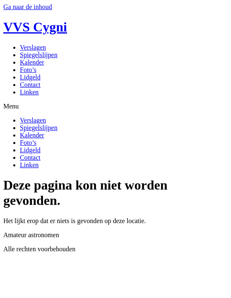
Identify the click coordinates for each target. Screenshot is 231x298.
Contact (30, 84)
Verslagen (33, 47)
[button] (115, 106)
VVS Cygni (35, 26)
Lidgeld (30, 77)
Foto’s (28, 69)
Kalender (32, 62)
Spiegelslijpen (39, 54)
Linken (29, 92)
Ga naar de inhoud (27, 6)
